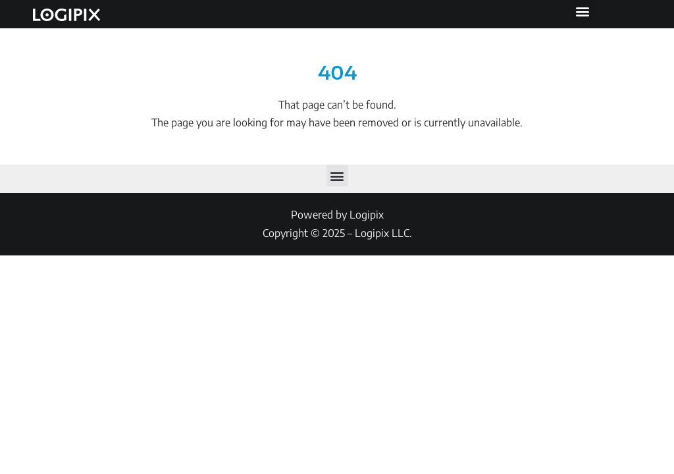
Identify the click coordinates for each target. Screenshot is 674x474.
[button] (582, 11)
